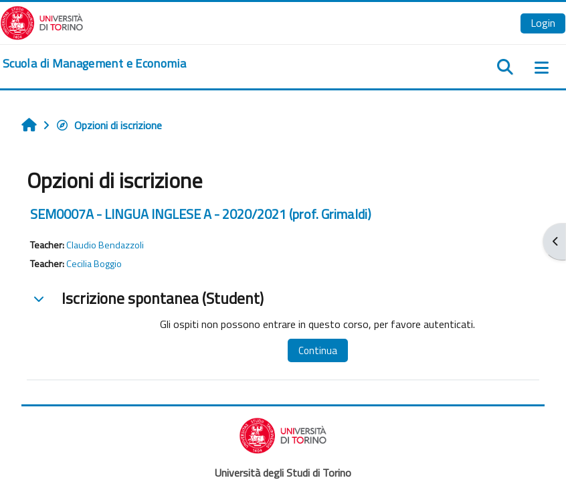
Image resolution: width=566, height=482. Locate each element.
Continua (317, 350)
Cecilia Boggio (94, 263)
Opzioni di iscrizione (109, 125)
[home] (94, 63)
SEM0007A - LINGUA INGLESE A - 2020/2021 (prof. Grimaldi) (200, 214)
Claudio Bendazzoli (105, 245)
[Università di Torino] (42, 21)
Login (543, 23)
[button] (39, 299)
